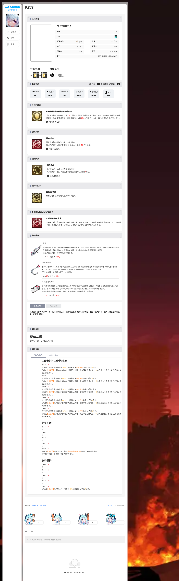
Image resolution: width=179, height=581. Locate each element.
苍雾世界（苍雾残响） (39, 505)
